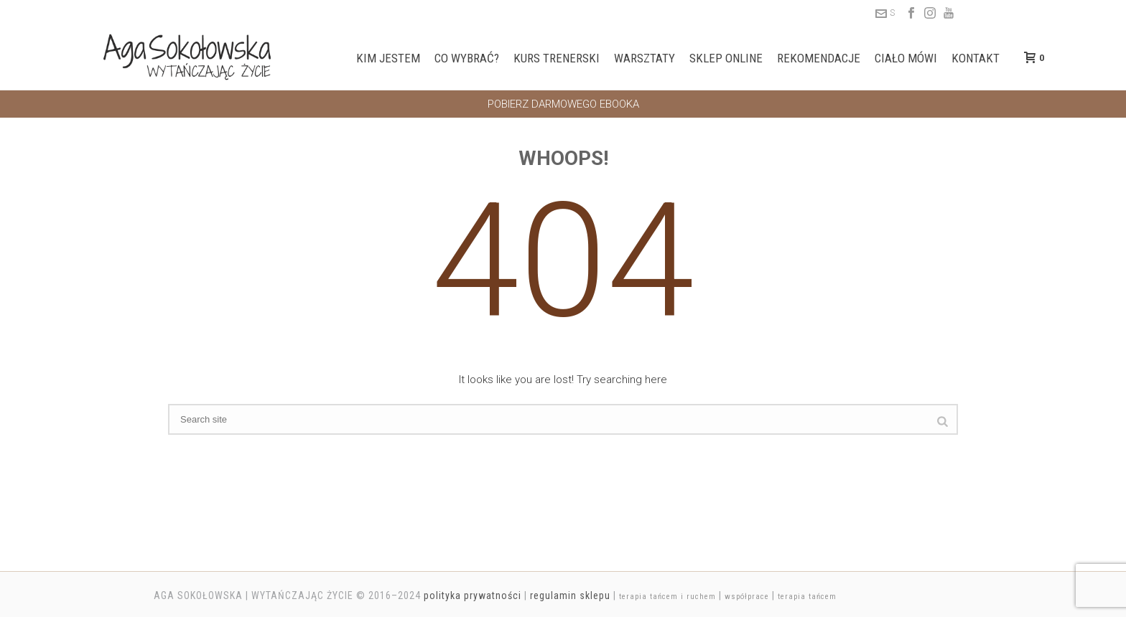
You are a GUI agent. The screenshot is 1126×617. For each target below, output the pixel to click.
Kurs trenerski (556, 58)
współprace (747, 596)
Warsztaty (644, 58)
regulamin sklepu (570, 595)
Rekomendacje (818, 58)
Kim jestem (388, 58)
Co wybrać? (466, 58)
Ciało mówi (906, 58)
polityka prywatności (472, 595)
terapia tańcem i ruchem (667, 596)
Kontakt (975, 58)
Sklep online (726, 58)
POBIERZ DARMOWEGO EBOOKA (563, 104)
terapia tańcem (807, 596)
